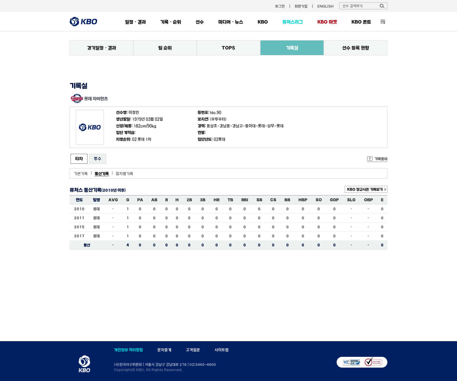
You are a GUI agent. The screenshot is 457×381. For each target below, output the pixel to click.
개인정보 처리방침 (128, 350)
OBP (368, 199)
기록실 (292, 47)
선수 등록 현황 (355, 47)
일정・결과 (135, 21)
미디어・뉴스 (230, 21)
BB (287, 199)
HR (216, 199)
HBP (302, 199)
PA (140, 199)
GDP (334, 199)
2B (189, 199)
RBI (244, 199)
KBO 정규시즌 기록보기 (365, 189)
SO (319, 199)
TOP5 (228, 47)
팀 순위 (165, 47)
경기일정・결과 (101, 47)
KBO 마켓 (327, 21)
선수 (200, 21)
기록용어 (381, 159)
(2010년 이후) (113, 190)
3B (202, 199)
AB (154, 199)
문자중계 (164, 350)
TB (230, 199)
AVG (113, 199)
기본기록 (81, 173)
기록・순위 (170, 21)
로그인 (280, 6)
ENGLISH (325, 6)
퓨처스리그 (292, 21)
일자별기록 (124, 173)
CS (273, 199)
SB (259, 199)
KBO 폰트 (361, 21)
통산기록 (102, 173)
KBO (263, 21)
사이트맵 (221, 350)
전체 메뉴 (382, 21)
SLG (351, 199)
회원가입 (301, 6)
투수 (97, 158)
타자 (79, 158)
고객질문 (193, 350)
